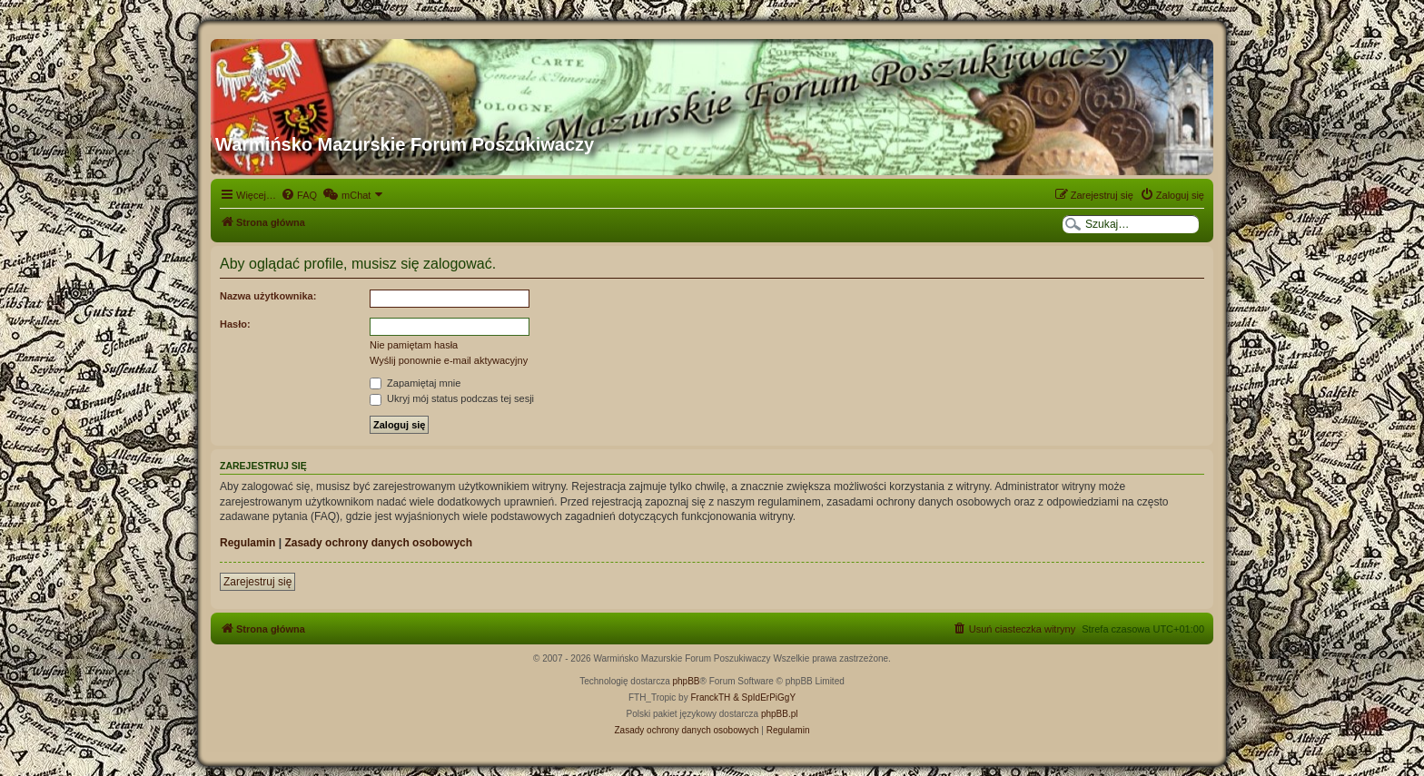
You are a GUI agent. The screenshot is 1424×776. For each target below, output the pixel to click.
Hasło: (235, 324)
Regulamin (247, 542)
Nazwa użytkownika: (268, 295)
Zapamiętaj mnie (415, 383)
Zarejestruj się (257, 581)
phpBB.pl (779, 714)
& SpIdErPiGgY (764, 697)
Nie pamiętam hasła (414, 344)
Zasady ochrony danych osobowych (378, 542)
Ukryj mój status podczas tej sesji (452, 398)
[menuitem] (299, 195)
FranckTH (710, 697)
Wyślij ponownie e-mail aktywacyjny (449, 360)
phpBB (686, 681)
